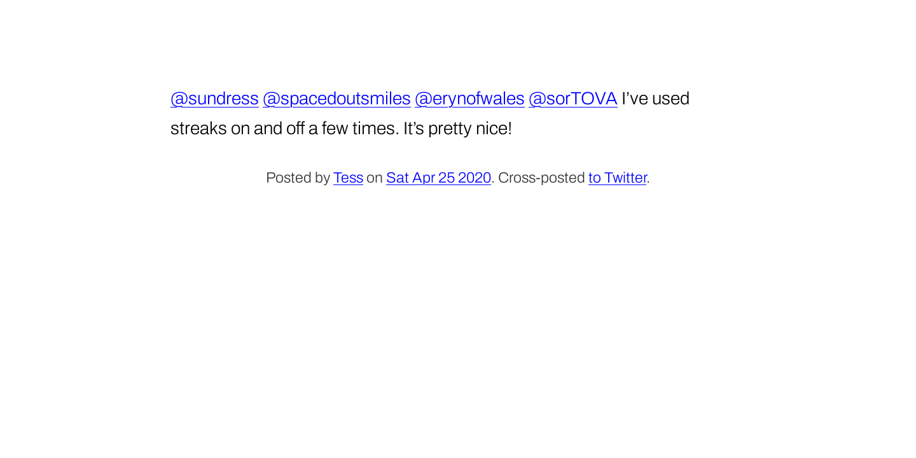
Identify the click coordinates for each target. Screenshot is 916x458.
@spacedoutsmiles (337, 98)
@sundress (214, 98)
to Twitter (617, 178)
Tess (348, 178)
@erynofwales (470, 98)
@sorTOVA (573, 98)
